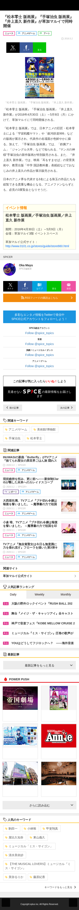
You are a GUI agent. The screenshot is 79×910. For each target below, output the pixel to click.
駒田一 (11, 828)
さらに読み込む (51, 805)
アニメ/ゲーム (16, 429)
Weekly (39, 594)
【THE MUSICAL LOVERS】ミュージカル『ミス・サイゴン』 (38, 866)
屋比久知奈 (14, 837)
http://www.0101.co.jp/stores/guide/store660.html (37, 246)
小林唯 (30, 828)
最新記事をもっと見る (49, 665)
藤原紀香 (37, 877)
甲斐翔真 (50, 828)
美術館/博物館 (44, 429)
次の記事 (66, 407)
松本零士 (34, 438)
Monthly (66, 594)
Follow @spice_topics (39, 333)
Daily (13, 594)
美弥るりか (14, 877)
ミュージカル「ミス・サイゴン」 (29, 846)
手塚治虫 (12, 438)
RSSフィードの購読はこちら (46, 297)
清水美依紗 (14, 855)
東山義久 (37, 837)
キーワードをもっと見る (60, 887)
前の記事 (13, 407)
